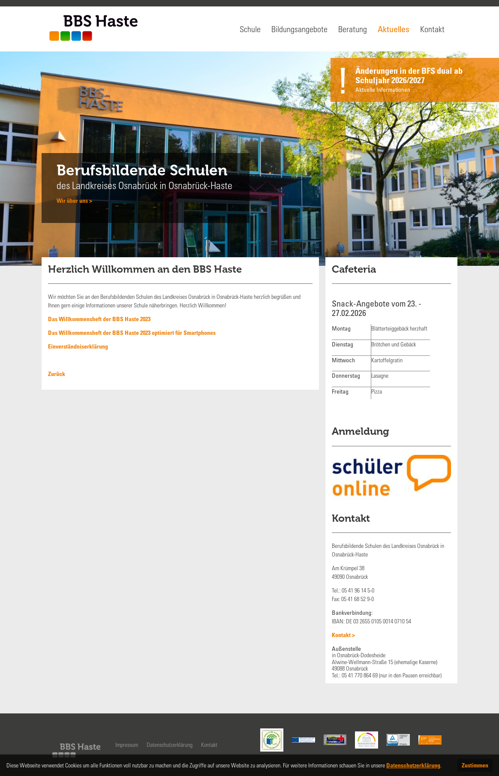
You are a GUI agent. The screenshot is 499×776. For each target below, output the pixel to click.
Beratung (352, 29)
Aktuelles (393, 29)
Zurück (56, 373)
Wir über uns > (74, 200)
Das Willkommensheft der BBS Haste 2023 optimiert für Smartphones (132, 332)
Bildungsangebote (299, 29)
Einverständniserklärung (78, 346)
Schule (250, 29)
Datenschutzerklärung (169, 744)
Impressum (126, 744)
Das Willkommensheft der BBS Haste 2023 (99, 318)
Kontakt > (343, 634)
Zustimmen (475, 765)
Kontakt (432, 29)
